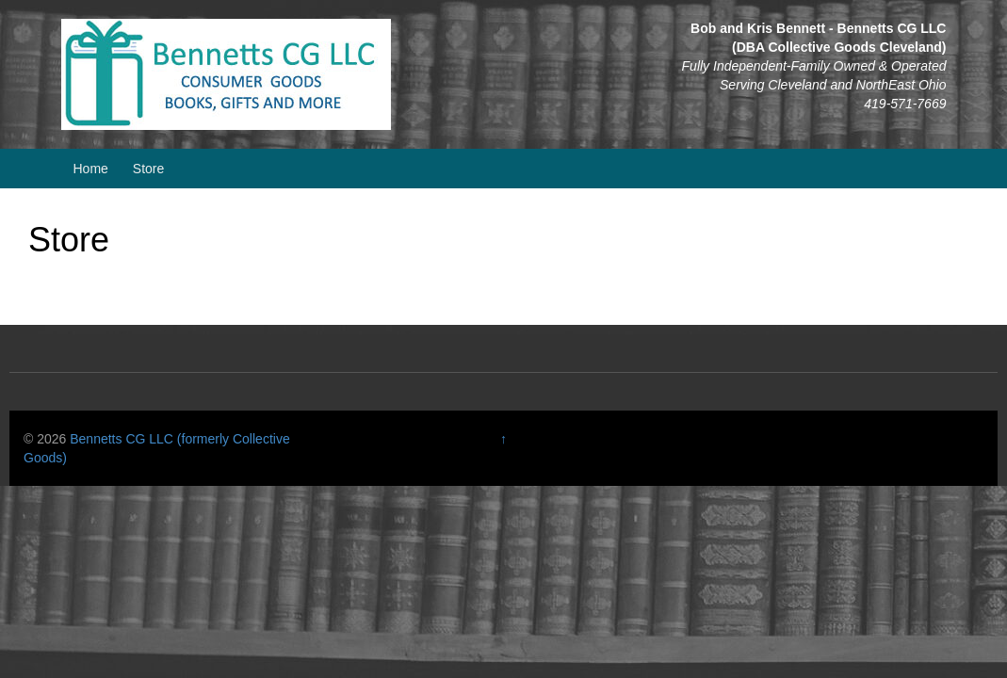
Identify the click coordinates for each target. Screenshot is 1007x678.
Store (148, 168)
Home (90, 168)
